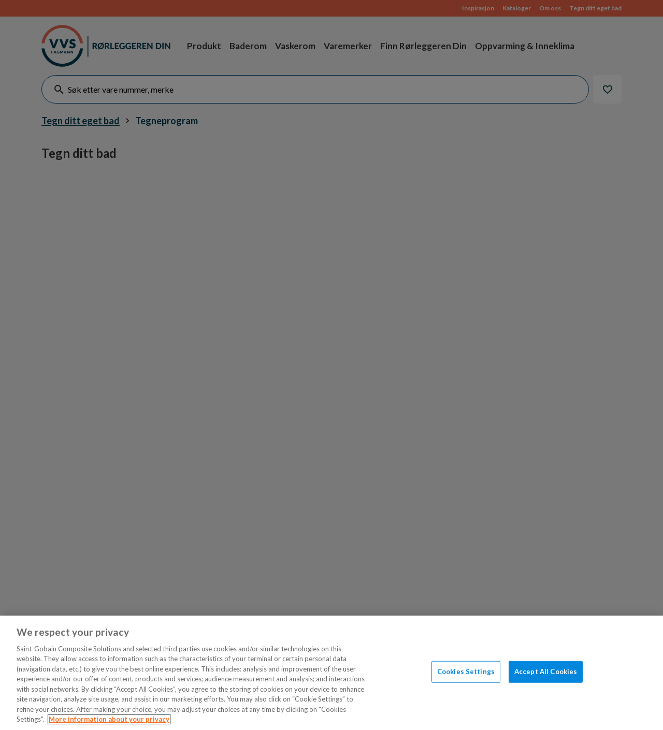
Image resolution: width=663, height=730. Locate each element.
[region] (331, 673)
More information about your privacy (109, 719)
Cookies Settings (466, 671)
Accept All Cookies (545, 671)
